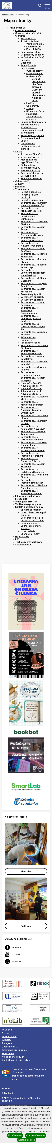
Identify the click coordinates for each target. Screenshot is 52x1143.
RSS (17, 539)
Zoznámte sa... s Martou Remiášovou (33, 433)
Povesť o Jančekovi (31, 192)
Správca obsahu (23, 544)
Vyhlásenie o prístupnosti (28, 504)
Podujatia (20, 186)
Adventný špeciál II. (31, 391)
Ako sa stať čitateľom (32, 154)
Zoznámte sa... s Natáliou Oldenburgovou (34, 486)
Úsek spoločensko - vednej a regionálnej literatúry (31, 526)
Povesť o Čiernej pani (32, 200)
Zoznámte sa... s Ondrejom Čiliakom (31, 460)
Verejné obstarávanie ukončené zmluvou (38, 82)
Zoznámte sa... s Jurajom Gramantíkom (34, 443)
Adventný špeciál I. (31, 393)
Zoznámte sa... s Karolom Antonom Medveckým (34, 204)
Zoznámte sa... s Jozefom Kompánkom (34, 363)
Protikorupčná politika (32, 135)
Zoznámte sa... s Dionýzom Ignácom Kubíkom (31, 318)
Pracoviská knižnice (31, 178)
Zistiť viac (26, 871)
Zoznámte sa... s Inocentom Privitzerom (33, 449)
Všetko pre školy (35, 43)
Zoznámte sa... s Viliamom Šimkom (34, 476)
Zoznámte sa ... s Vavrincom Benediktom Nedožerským (33, 273)
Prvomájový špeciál (31, 294)
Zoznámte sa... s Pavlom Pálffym (33, 368)
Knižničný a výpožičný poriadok (32, 58)
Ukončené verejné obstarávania (38, 92)
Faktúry (30, 103)
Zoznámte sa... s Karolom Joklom (34, 422)
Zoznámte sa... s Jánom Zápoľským (33, 357)
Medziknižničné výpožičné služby (30, 161)
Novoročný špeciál (31, 383)
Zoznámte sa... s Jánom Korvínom (33, 465)
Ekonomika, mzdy (30, 533)
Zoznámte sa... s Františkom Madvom (31, 492)
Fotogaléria (21, 498)
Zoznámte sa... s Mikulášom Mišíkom (31, 209)
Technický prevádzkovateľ (29, 542)
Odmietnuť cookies (35, 1135)
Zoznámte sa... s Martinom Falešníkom (32, 403)
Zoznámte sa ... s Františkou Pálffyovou (32, 481)
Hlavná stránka (8, 14)
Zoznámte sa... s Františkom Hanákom (32, 454)
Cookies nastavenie (25, 30)
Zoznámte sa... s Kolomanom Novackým (33, 427)
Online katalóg (22, 181)
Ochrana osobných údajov (30, 139)
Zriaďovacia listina (30, 52)
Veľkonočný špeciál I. (32, 299)
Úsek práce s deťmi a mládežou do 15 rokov (32, 519)
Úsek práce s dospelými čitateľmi (33, 513)
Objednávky (32, 105)
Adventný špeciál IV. (31, 385)
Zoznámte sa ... (23, 189)
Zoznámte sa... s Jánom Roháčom (33, 250)
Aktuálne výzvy (36, 99)
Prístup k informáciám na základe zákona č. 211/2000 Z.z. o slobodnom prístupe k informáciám (33, 127)
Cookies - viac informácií (28, 33)
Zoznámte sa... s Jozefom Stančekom (34, 255)
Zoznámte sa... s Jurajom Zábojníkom (34, 284)
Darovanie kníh (28, 175)
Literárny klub (33, 46)
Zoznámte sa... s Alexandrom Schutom (32, 244)
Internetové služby (30, 170)
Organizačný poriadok (32, 54)
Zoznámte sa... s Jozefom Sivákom (34, 223)
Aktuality (19, 183)
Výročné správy (34, 70)
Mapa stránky (22, 536)
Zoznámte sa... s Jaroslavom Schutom (32, 438)
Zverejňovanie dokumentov (28, 66)
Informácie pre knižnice (27, 496)
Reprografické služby (32, 173)
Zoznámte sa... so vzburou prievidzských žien (33, 326)
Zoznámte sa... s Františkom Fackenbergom (29, 310)
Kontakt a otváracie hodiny (29, 507)
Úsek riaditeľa (28, 531)
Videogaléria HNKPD (26, 501)
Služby (18, 151)
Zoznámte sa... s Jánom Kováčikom (33, 303)
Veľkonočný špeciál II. (32, 297)
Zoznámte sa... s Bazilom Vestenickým (34, 266)
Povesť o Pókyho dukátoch (30, 196)
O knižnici (20, 35)
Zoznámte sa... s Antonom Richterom (34, 346)
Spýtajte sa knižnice (31, 509)
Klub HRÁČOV (33, 49)
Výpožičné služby (30, 157)
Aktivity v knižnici (30, 41)
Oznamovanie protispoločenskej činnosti (30, 146)
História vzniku (28, 38)
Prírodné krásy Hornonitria (28, 338)
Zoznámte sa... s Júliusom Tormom (34, 333)
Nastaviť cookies (26, 1140)
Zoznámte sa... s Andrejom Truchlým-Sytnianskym (31, 410)
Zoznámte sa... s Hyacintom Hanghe (30, 373)
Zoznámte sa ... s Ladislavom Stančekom (33, 470)
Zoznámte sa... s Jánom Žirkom (33, 228)
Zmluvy (30, 108)
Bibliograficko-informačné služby (30, 166)
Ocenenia (26, 62)
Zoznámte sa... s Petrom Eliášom (33, 260)
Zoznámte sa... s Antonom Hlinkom (34, 416)
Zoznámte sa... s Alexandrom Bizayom (32, 233)
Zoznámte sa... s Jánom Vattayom (33, 379)
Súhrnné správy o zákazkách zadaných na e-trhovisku (35, 115)
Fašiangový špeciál (31, 342)
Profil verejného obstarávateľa (34, 74)
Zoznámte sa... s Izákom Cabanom (33, 279)
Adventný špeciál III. (31, 388)
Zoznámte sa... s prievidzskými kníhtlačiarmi (29, 216)
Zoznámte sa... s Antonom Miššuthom (34, 398)
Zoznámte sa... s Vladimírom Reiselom (32, 239)
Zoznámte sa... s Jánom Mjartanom (33, 290)
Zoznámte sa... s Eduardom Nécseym (31, 352)
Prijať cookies (15, 1135)
